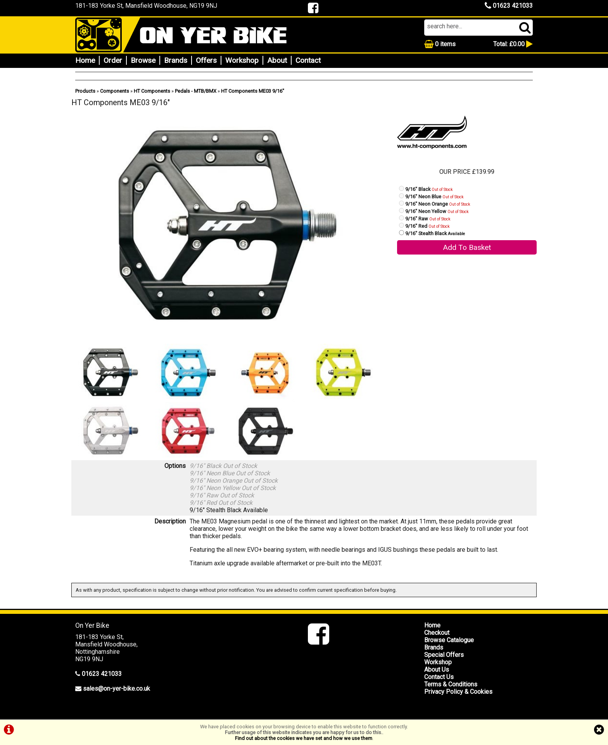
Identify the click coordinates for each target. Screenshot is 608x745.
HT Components (152, 91)
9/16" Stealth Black (435, 233)
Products (85, 91)
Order (113, 60)
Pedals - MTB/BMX (195, 91)
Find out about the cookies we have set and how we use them (303, 738)
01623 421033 (509, 5)
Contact (308, 60)
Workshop (242, 60)
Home (85, 60)
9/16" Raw (428, 219)
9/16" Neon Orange (437, 204)
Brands (175, 60)
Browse (143, 60)
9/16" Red (427, 226)
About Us (436, 669)
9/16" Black (429, 189)
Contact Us (439, 677)
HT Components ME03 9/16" (252, 91)
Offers (206, 60)
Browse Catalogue (449, 640)
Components (114, 91)
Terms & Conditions (450, 684)
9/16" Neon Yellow (437, 211)
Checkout (436, 632)
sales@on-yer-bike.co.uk (116, 688)
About (277, 60)
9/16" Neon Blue (434, 196)
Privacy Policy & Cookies (458, 691)
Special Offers (444, 654)
